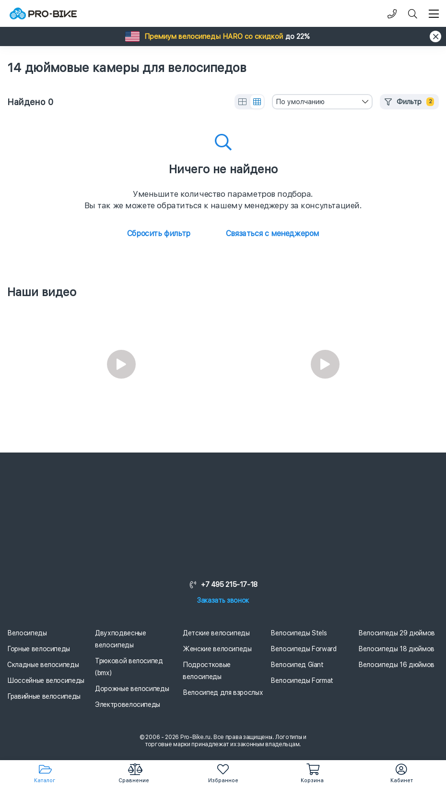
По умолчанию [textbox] (300, 102)
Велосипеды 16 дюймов (396, 664)
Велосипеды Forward (303, 649)
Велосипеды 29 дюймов (396, 633)
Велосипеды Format (301, 680)
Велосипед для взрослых (223, 692)
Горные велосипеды (38, 649)
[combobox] (322, 101)
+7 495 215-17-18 (223, 584)
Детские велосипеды (216, 633)
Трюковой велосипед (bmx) (129, 667)
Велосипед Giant (297, 664)
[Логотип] (43, 13)
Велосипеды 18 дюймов (396, 649)
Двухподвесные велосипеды (120, 639)
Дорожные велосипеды (132, 688)
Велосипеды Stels (298, 633)
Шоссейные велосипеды (45, 680)
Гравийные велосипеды (44, 696)
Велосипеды (27, 633)
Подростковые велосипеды (207, 670)
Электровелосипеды (127, 704)
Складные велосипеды (43, 664)
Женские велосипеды (217, 649)
